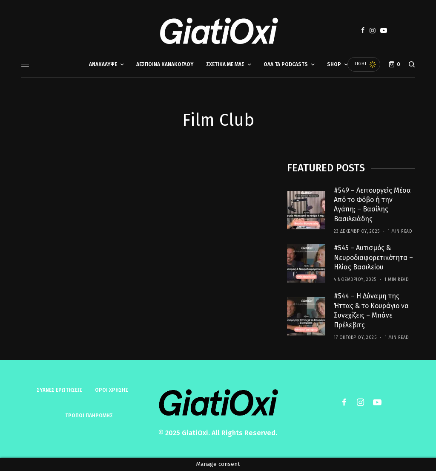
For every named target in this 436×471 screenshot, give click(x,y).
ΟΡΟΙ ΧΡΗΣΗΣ (111, 390)
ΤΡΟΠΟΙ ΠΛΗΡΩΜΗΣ (89, 416)
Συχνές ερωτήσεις (59, 390)
